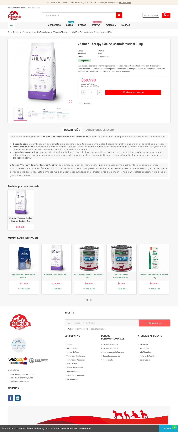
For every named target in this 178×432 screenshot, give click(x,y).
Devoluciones (71, 364)
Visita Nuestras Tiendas (17, 8)
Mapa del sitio (71, 379)
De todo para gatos (110, 344)
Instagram (18, 398)
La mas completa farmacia (113, 352)
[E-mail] (102, 322)
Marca (80, 51)
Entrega (69, 344)
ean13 (80, 56)
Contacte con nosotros (75, 375)
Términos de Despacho (75, 360)
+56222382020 (23, 381)
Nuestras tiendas (73, 372)
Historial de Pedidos (147, 356)
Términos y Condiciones (75, 356)
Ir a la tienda (108, 360)
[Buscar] (82, 15)
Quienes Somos (72, 348)
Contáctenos (34, 8)
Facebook (10, 398)
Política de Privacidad (74, 368)
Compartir (85, 103)
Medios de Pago (72, 352)
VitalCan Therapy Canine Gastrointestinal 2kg (20, 219)
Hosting (62, 428)
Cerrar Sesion (145, 360)
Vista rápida (24, 289)
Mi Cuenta (144, 344)
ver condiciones (125, 2)
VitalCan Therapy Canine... (56, 275)
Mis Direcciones (146, 352)
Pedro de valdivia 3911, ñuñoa (21, 378)
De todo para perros (110, 348)
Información (144, 348)
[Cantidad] (92, 92)
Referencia (82, 54)
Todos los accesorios (111, 356)
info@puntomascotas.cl (24, 374)
